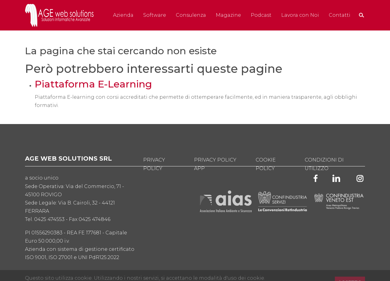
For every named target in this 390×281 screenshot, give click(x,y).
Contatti (339, 15)
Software (154, 15)
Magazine (228, 15)
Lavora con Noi (300, 15)
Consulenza (191, 15)
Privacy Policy (154, 164)
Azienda (123, 15)
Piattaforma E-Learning (93, 84)
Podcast (261, 15)
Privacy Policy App (215, 164)
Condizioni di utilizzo (324, 164)
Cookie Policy (266, 164)
